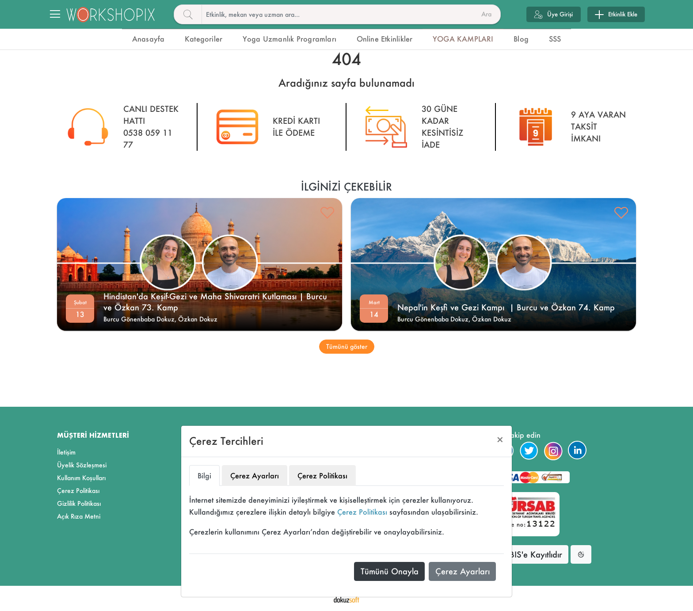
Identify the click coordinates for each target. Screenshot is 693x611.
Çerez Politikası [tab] (322, 475)
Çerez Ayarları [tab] (254, 475)
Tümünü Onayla (390, 571)
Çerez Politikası (362, 511)
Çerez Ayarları (462, 571)
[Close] (500, 440)
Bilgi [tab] (204, 475)
